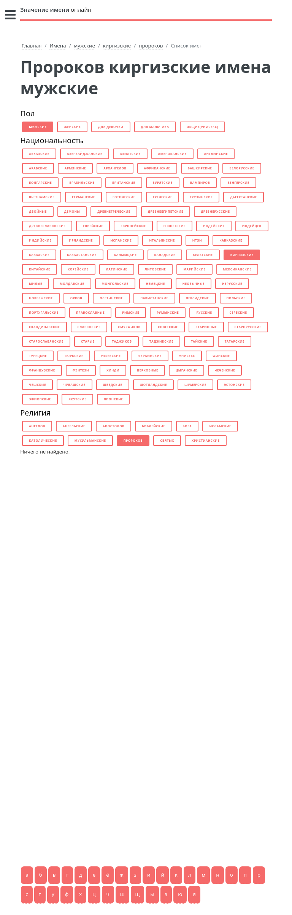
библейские (153, 426)
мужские (84, 45)
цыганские (186, 370)
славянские (89, 327)
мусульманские (90, 440)
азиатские (130, 154)
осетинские (111, 298)
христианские (206, 440)
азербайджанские (84, 154)
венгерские (238, 182)
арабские (38, 168)
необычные (193, 283)
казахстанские (82, 255)
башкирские (200, 168)
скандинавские (44, 327)
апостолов (113, 426)
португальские (44, 312)
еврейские (93, 226)
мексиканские (237, 269)
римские (130, 312)
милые (35, 283)
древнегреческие (113, 211)
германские (83, 197)
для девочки (110, 127)
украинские (150, 356)
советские (168, 327)
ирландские (81, 240)
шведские (112, 384)
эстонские (234, 384)
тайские (199, 341)
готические (124, 197)
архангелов (114, 168)
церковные (147, 370)
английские (216, 154)
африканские (157, 168)
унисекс (187, 356)
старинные (206, 327)
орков (76, 298)
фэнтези (81, 370)
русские (204, 312)
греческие (162, 197)
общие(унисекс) (202, 127)
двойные (38, 211)
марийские (194, 269)
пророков (151, 45)
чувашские (74, 384)
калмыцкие (125, 255)
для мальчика (155, 127)
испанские (121, 240)
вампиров (200, 182)
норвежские (40, 298)
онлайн (55, 9)
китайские (39, 269)
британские (123, 182)
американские (172, 154)
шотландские (153, 384)
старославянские (46, 341)
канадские (165, 255)
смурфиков (129, 327)
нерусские (232, 283)
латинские (116, 269)
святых (167, 440)
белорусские (241, 168)
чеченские (225, 370)
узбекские (111, 356)
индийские (40, 240)
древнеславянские (47, 226)
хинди (112, 370)
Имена (57, 45)
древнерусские (215, 211)
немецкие (155, 283)
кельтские (203, 255)
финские (221, 356)
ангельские (74, 426)
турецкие (38, 356)
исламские (220, 426)
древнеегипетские (165, 211)
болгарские (40, 182)
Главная (32, 45)
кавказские (230, 240)
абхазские (39, 154)
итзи (197, 240)
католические (43, 440)
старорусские (248, 327)
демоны (72, 211)
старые (88, 341)
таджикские (161, 341)
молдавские (72, 283)
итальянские (162, 240)
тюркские (73, 356)
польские (236, 298)
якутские (77, 399)
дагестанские (243, 197)
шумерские (195, 384)
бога (187, 426)
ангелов (37, 426)
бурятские (163, 182)
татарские (234, 341)
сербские (238, 312)
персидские (197, 298)
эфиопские (40, 399)
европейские (133, 226)
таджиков (122, 341)
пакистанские (154, 298)
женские (72, 127)
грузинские (201, 197)
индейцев (252, 226)
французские (42, 370)
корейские (78, 269)
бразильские (82, 182)
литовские (155, 269)
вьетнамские (41, 197)
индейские (214, 226)
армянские (75, 168)
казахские (39, 255)
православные (90, 312)
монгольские (115, 283)
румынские (168, 312)
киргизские (117, 45)
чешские (37, 384)
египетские (174, 226)
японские (113, 399)
